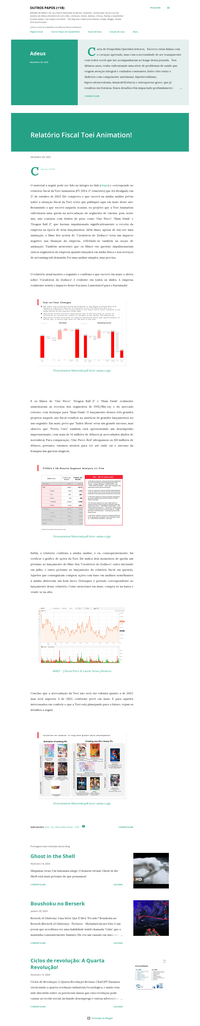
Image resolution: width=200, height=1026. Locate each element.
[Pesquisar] (155, 7)
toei (77, 827)
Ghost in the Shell (53, 856)
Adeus (38, 53)
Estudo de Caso (117, 31)
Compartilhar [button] (91, 96)
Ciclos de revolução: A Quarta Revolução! (67, 964)
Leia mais (118, 884)
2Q (52, 827)
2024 (47, 827)
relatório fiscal (64, 827)
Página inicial (36, 31)
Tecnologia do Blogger (100, 1018)
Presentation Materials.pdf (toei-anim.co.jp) (81, 370)
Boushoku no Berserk (58, 903)
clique (104, 185)
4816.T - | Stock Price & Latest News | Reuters (81, 671)
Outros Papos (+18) (47, 7)
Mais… (136, 31)
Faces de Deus (95, 31)
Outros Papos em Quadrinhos (65, 31)
